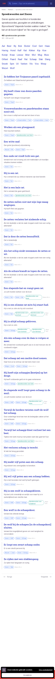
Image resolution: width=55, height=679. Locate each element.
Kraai (12, 55)
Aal (3, 46)
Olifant (5, 59)
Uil (17, 63)
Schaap (33, 59)
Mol (34, 55)
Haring (5, 50)
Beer (9, 46)
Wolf (12, 68)
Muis (46, 55)
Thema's (10, 9)
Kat (25, 50)
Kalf (19, 50)
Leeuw (20, 55)
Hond (12, 50)
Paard (13, 59)
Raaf (20, 59)
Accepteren (29, 675)
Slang (47, 59)
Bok (20, 46)
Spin (12, 63)
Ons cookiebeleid (45, 670)
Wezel (5, 68)
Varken (24, 63)
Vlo (31, 63)
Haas (47, 46)
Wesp (43, 63)
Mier (27, 55)
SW (4, 3)
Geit (41, 46)
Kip (38, 50)
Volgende (46, 577)
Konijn (5, 55)
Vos (37, 63)
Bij (15, 46)
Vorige (8, 577)
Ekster (27, 46)
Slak (41, 59)
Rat (26, 59)
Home (4, 9)
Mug (40, 55)
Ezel (34, 46)
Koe (44, 50)
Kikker (32, 50)
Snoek (5, 63)
